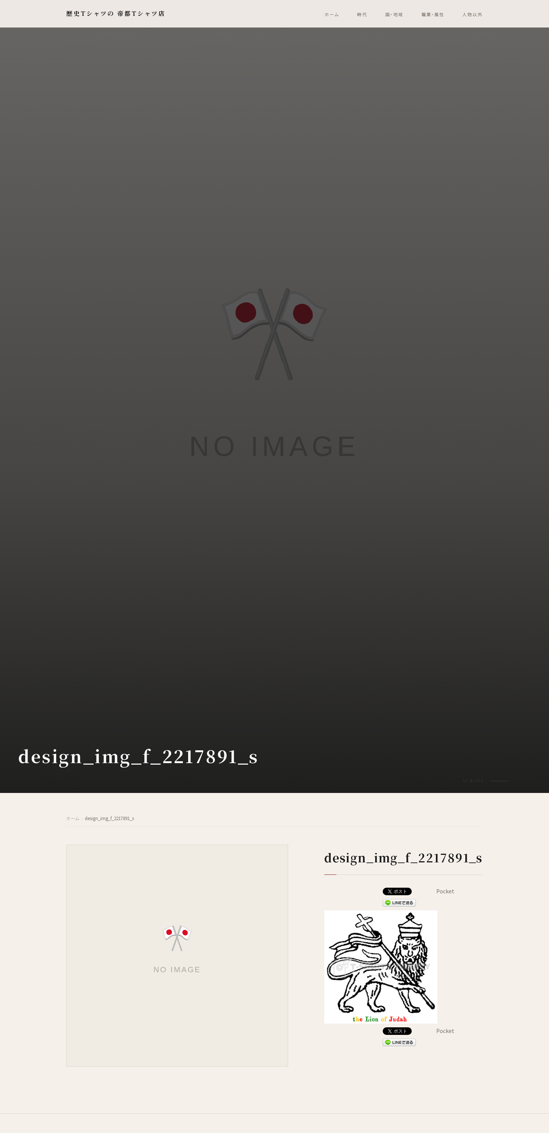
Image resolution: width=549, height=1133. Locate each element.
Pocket (445, 891)
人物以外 (472, 14)
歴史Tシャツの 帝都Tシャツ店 (116, 13)
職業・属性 (433, 14)
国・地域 (394, 14)
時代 (362, 14)
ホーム (332, 14)
